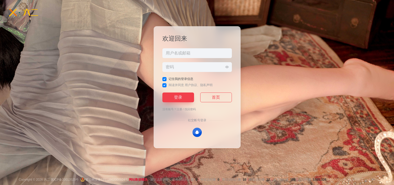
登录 (178, 97)
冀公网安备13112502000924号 (104, 179)
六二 (47, 179)
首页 (216, 97)
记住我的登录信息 (181, 79)
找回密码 (190, 109)
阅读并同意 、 (191, 85)
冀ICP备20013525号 (65, 179)
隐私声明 (206, 85)
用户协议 (191, 85)
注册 (179, 109)
